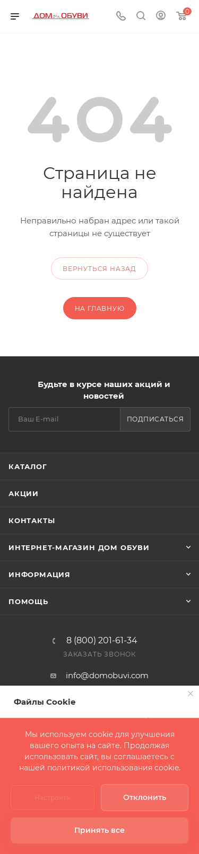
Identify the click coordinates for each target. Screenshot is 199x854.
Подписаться (155, 419)
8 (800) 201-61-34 (101, 640)
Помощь (28, 601)
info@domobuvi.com (107, 675)
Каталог (27, 466)
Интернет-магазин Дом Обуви (79, 547)
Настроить (52, 798)
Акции (23, 493)
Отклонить (144, 797)
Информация (39, 574)
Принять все (99, 830)
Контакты (31, 520)
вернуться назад (99, 269)
